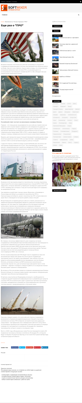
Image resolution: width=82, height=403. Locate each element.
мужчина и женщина (59, 125)
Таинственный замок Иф (66, 57)
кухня (54, 123)
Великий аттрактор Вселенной (68, 63)
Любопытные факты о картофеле (69, 37)
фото (70, 142)
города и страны (58, 109)
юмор (55, 145)
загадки (55, 114)
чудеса (76, 142)
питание (55, 131)
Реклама (8, 1)
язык (60, 145)
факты (64, 142)
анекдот (55, 106)
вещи (69, 106)
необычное (56, 128)
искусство (73, 117)
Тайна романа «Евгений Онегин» (68, 70)
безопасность (9, 21)
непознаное (66, 128)
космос (70, 120)
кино (54, 120)
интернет (65, 117)
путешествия (57, 136)
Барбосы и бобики (64, 76)
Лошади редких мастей (66, 89)
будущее (63, 106)
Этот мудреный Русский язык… (68, 83)
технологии (56, 142)
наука (69, 125)
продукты (74, 131)
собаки (76, 136)
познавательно (65, 131)
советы (55, 139)
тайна (71, 139)
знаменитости (72, 114)
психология (67, 134)
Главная (3, 1)
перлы (74, 128)
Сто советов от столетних (61, 153)
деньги (77, 109)
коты (76, 120)
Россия (16, 21)
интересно (56, 117)
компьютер (62, 120)
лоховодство (62, 123)
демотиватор (69, 109)
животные (75, 112)
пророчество (57, 134)
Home (2, 21)
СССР (69, 103)
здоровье (63, 114)
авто (74, 103)
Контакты (14, 1)
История (55, 103)
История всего (56, 96)
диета (60, 112)
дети (54, 112)
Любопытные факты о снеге (67, 50)
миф (70, 123)
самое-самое (67, 136)
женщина (67, 112)
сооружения (63, 139)
